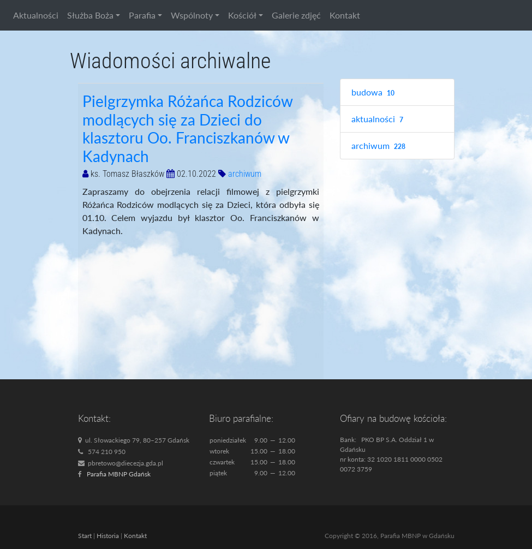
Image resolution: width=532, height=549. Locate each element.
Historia (108, 536)
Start (85, 536)
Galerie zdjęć (296, 15)
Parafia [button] (142, 15)
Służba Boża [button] (90, 15)
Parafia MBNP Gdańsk (119, 474)
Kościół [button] (242, 15)
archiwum (244, 174)
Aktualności (35, 15)
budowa (374, 92)
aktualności (379, 119)
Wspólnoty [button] (192, 15)
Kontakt (345, 15)
